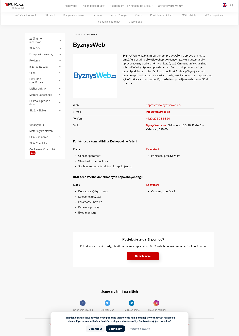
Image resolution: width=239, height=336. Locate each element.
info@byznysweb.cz (158, 111)
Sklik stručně (110, 305)
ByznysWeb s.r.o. (156, 125)
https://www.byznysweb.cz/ (163, 105)
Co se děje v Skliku (84, 305)
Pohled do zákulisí (157, 305)
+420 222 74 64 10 (158, 118)
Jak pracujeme (134, 305)
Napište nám (143, 256)
